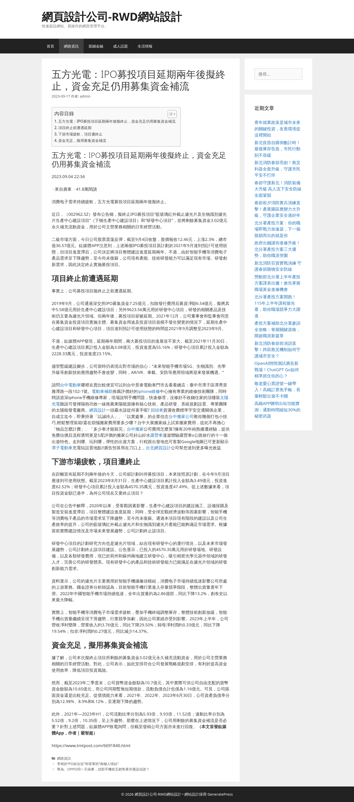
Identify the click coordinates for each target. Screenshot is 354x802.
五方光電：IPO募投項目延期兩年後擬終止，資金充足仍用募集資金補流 (117, 121)
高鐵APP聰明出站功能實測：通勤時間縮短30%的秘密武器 (277, 410)
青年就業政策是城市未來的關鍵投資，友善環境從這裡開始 (277, 128)
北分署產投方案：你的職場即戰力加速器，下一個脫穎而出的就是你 (277, 229)
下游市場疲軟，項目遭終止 (80, 134)
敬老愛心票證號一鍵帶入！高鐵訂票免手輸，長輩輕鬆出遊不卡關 (277, 390)
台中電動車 (70, 385)
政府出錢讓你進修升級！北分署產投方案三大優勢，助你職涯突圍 (277, 249)
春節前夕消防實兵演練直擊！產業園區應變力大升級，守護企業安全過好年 (277, 209)
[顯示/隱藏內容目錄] (170, 114)
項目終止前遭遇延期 (74, 127)
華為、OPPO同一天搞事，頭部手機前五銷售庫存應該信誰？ (103, 769)
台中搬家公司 (181, 416)
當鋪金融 (95, 46)
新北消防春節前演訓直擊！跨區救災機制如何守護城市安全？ (277, 349)
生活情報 (145, 46)
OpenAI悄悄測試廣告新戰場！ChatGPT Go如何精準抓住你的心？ (276, 369)
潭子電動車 (62, 448)
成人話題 (120, 46)
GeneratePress (220, 794)
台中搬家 (135, 429)
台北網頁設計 (158, 448)
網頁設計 (97, 410)
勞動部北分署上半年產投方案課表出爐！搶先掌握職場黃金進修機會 (277, 283)
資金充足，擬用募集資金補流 (82, 140)
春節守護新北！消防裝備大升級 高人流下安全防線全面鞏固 (277, 189)
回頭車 (157, 410)
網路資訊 (71, 46)
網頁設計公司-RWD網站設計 (112, 16)
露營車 (156, 435)
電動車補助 (102, 391)
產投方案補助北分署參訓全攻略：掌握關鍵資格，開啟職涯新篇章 (277, 329)
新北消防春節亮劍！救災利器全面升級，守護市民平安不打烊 (277, 169)
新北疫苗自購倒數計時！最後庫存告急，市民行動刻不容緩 (277, 149)
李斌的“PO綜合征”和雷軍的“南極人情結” (88, 763)
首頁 (50, 46)
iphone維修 (149, 391)
